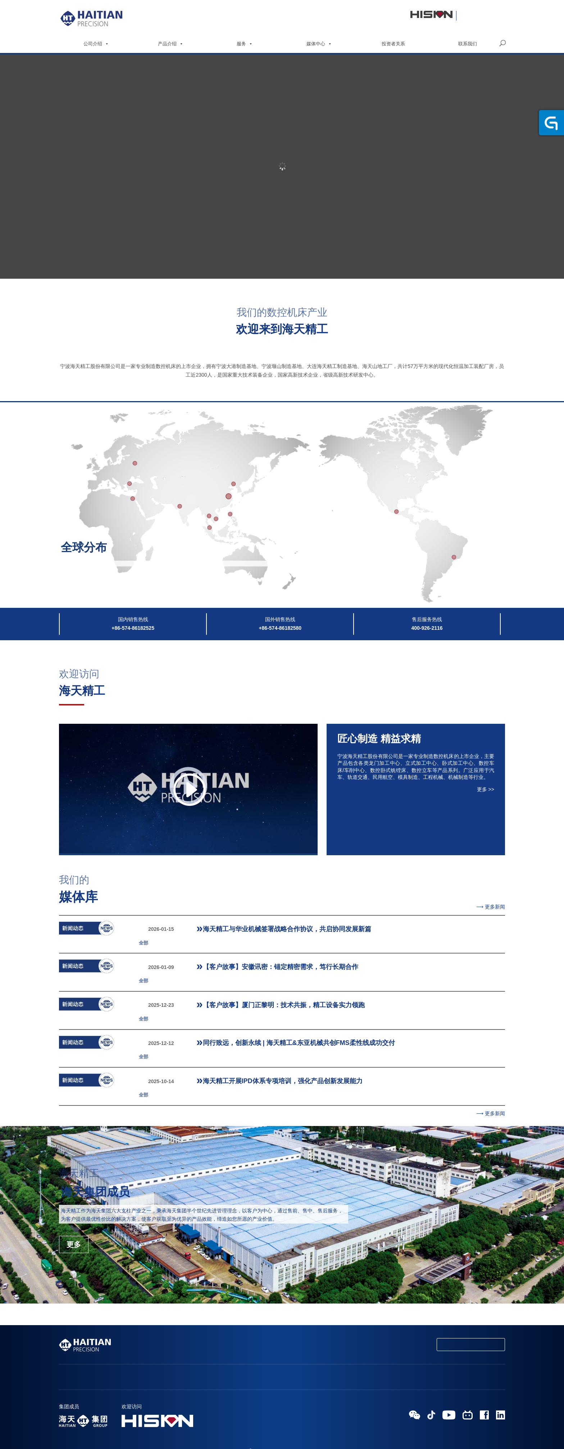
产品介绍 (170, 43)
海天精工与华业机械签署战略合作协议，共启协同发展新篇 (259, 929)
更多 (74, 1196)
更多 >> (485, 789)
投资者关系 (393, 43)
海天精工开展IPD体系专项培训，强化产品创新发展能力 (255, 1042)
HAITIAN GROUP (245, 1428)
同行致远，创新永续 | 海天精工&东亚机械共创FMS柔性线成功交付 (271, 1014)
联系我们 (467, 43)
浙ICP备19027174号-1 (282, 1437)
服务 (245, 43)
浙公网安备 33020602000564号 (303, 1428)
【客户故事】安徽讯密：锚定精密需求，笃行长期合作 (252, 957)
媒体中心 (319, 43)
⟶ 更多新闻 (490, 907)
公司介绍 (96, 43)
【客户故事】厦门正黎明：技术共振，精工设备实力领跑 (256, 985)
